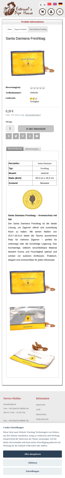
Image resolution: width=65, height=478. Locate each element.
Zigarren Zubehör (20, 29)
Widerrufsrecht (42, 419)
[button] (9, 136)
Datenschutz (41, 414)
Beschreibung (15, 149)
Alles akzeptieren (32, 454)
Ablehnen (32, 462)
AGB (38, 409)
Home (10, 29)
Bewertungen (32, 149)
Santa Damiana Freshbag (38, 29)
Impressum (40, 404)
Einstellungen (32, 471)
